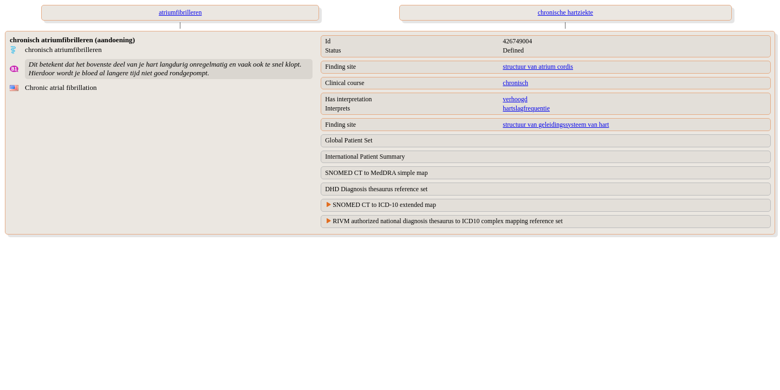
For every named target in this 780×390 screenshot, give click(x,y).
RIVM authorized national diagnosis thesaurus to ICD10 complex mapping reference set (448, 221)
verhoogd (515, 99)
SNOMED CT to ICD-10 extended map (384, 205)
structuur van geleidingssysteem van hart (556, 124)
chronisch (515, 83)
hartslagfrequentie (526, 108)
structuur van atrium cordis (538, 66)
